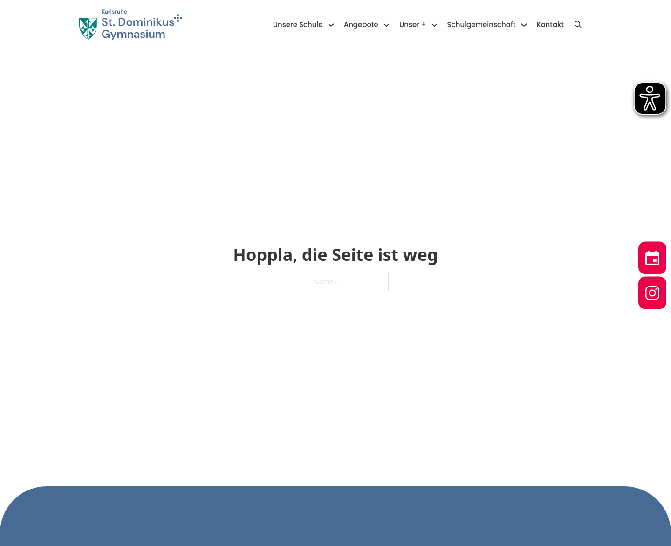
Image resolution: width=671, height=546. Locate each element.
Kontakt (550, 24)
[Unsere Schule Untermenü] (331, 24)
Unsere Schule (298, 24)
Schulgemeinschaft (481, 24)
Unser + (412, 24)
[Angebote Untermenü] (386, 24)
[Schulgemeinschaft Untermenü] (523, 24)
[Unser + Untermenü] (434, 24)
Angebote (361, 24)
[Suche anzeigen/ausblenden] (578, 24)
